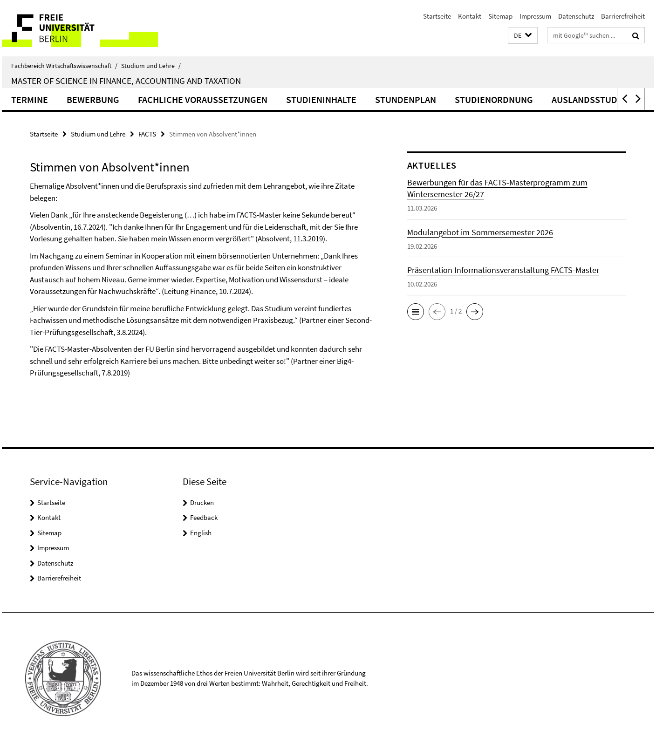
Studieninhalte (321, 99)
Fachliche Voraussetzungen (202, 99)
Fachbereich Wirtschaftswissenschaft (64, 65)
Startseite (437, 16)
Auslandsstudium (592, 99)
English (201, 532)
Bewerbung (93, 99)
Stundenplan (405, 99)
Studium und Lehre (151, 65)
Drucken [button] (202, 502)
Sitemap (500, 16)
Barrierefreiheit (623, 16)
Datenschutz (576, 16)
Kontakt (469, 16)
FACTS (147, 134)
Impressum (535, 16)
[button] (523, 35)
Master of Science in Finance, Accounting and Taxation (126, 80)
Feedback (204, 517)
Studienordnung (494, 99)
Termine (29, 99)
